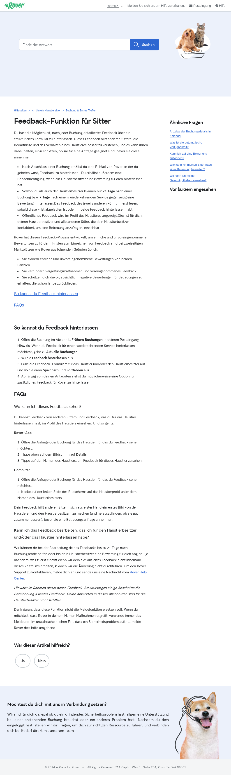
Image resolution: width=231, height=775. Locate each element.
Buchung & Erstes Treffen (81, 110)
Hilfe (220, 5)
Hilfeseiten (20, 110)
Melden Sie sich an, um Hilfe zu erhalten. (156, 5)
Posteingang (200, 5)
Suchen (144, 44)
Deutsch (113, 6)
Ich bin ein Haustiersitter (46, 110)
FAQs (19, 305)
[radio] (22, 661)
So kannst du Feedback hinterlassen (46, 294)
